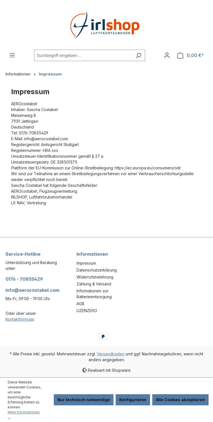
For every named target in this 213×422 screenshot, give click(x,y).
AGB (80, 303)
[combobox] (83, 55)
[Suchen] (138, 55)
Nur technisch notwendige (83, 399)
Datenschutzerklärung (97, 270)
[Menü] (12, 55)
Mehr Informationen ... (24, 414)
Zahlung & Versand (94, 284)
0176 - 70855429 (24, 279)
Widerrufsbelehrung (95, 277)
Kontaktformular (20, 319)
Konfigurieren (132, 399)
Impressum (86, 263)
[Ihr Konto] (167, 55)
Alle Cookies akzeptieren (180, 399)
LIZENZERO (87, 310)
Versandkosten (111, 353)
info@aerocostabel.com (32, 290)
